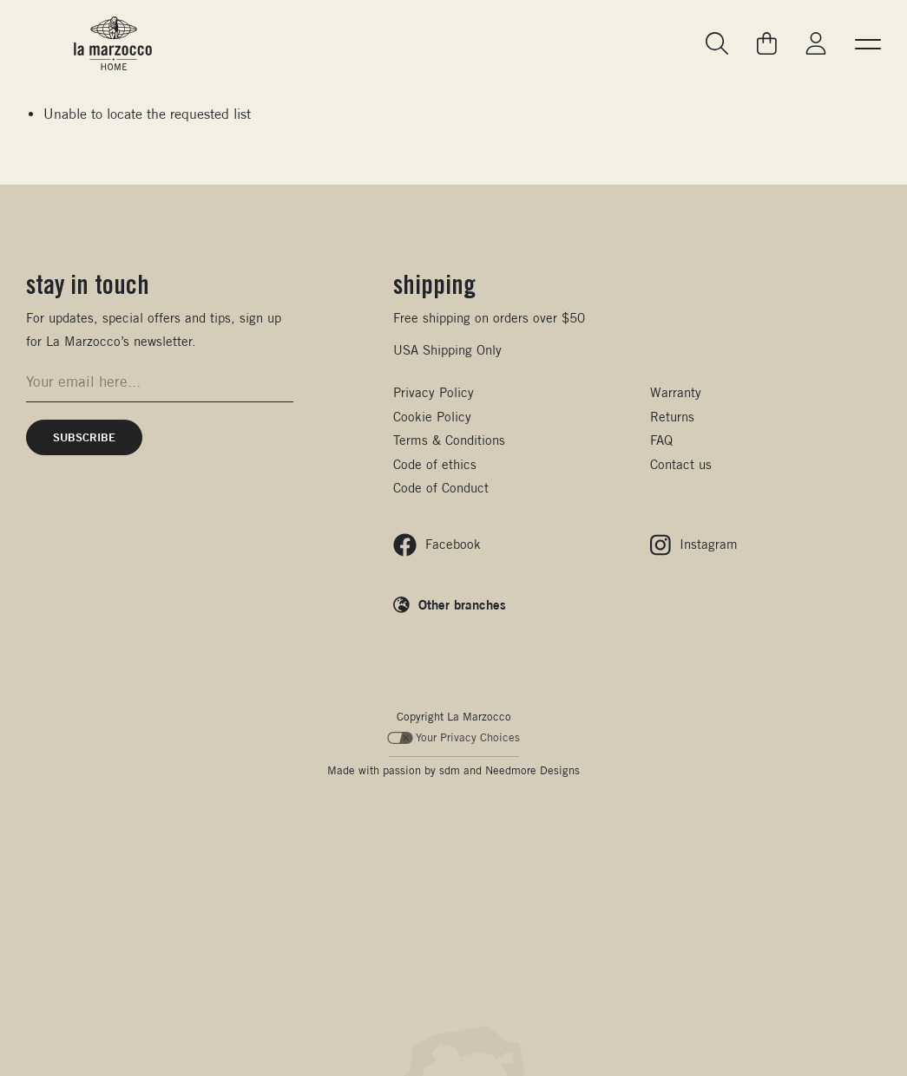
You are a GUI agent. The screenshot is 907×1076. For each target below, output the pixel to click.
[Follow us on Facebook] (437, 545)
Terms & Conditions (449, 440)
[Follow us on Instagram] (694, 545)
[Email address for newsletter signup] (159, 382)
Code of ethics (435, 464)
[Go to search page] (718, 43)
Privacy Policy (433, 392)
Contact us (681, 464)
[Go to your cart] (767, 43)
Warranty (675, 392)
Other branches (462, 604)
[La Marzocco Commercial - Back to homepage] (113, 43)
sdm (449, 770)
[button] (868, 43)
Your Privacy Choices (453, 737)
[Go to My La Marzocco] (816, 43)
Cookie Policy (432, 416)
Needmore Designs (532, 770)
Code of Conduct (441, 487)
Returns (672, 416)
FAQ (661, 440)
